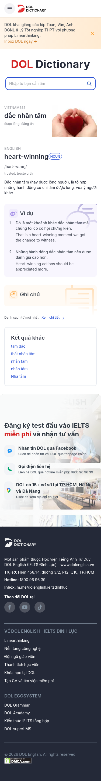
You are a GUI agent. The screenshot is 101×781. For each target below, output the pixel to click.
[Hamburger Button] (9, 8)
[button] (50, 166)
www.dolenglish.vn (77, 564)
